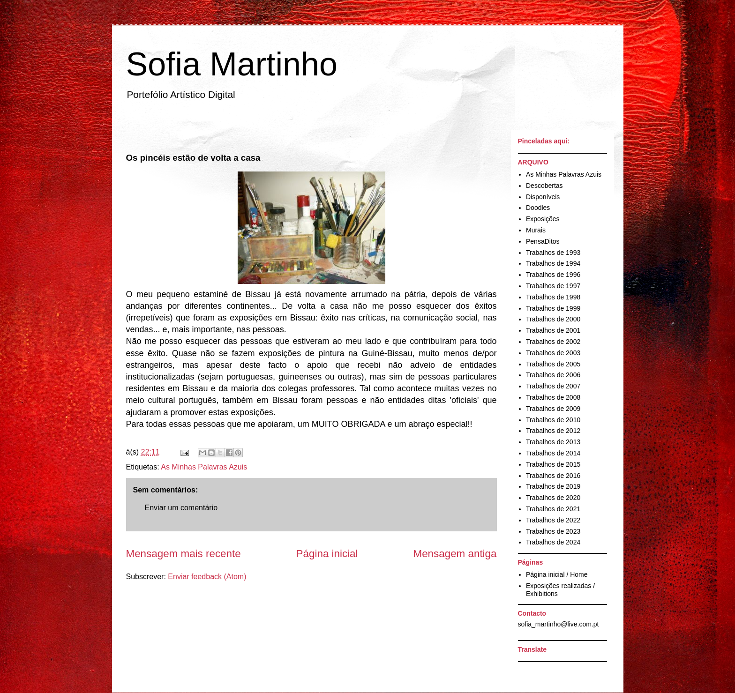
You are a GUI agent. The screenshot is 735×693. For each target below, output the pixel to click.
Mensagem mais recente (183, 553)
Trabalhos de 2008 (553, 397)
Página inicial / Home (557, 574)
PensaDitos (543, 241)
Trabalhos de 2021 (553, 509)
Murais (536, 230)
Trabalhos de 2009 (553, 408)
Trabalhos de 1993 (553, 252)
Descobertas (544, 185)
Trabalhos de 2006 (553, 375)
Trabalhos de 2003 (553, 353)
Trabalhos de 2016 (553, 475)
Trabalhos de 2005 (553, 364)
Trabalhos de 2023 (553, 531)
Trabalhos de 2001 (553, 330)
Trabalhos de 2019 (553, 486)
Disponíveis (543, 197)
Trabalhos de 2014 (553, 453)
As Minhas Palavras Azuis (204, 467)
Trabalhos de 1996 (553, 274)
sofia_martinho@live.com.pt (558, 624)
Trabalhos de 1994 (553, 263)
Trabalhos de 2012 (553, 430)
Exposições (543, 219)
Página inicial (327, 553)
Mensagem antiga (455, 553)
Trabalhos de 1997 (553, 286)
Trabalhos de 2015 (553, 464)
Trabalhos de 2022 (553, 520)
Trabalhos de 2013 (553, 442)
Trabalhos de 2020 (553, 497)
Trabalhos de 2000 (553, 319)
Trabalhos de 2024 (553, 542)
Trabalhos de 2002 (553, 341)
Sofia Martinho (232, 64)
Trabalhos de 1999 (553, 308)
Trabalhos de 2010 (553, 420)
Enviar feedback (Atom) (207, 577)
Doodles (538, 207)
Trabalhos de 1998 (553, 297)
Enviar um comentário (181, 508)
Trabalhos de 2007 (553, 386)
